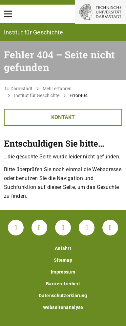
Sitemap (63, 260)
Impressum (63, 272)
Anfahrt (63, 248)
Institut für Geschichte (36, 95)
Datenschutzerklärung (63, 295)
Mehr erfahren (57, 88)
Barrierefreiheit (63, 283)
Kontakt (63, 117)
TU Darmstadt (18, 88)
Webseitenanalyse (63, 307)
